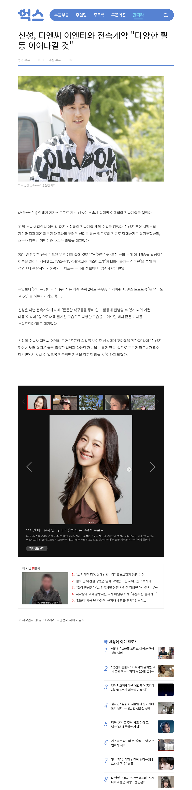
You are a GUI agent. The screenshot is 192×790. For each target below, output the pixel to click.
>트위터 (153, 58)
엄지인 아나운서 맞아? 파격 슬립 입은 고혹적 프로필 (65, 530)
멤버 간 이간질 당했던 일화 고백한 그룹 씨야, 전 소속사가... (113, 580)
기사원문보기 (36, 548)
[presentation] (23, 402)
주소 (170, 58)
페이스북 (145, 58)
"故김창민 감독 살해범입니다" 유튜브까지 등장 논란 (108, 574)
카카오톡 (162, 58)
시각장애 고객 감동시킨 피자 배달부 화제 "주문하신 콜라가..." (114, 593)
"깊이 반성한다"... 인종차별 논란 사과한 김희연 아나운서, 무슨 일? (117, 587)
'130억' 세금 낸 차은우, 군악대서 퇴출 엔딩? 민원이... (109, 600)
